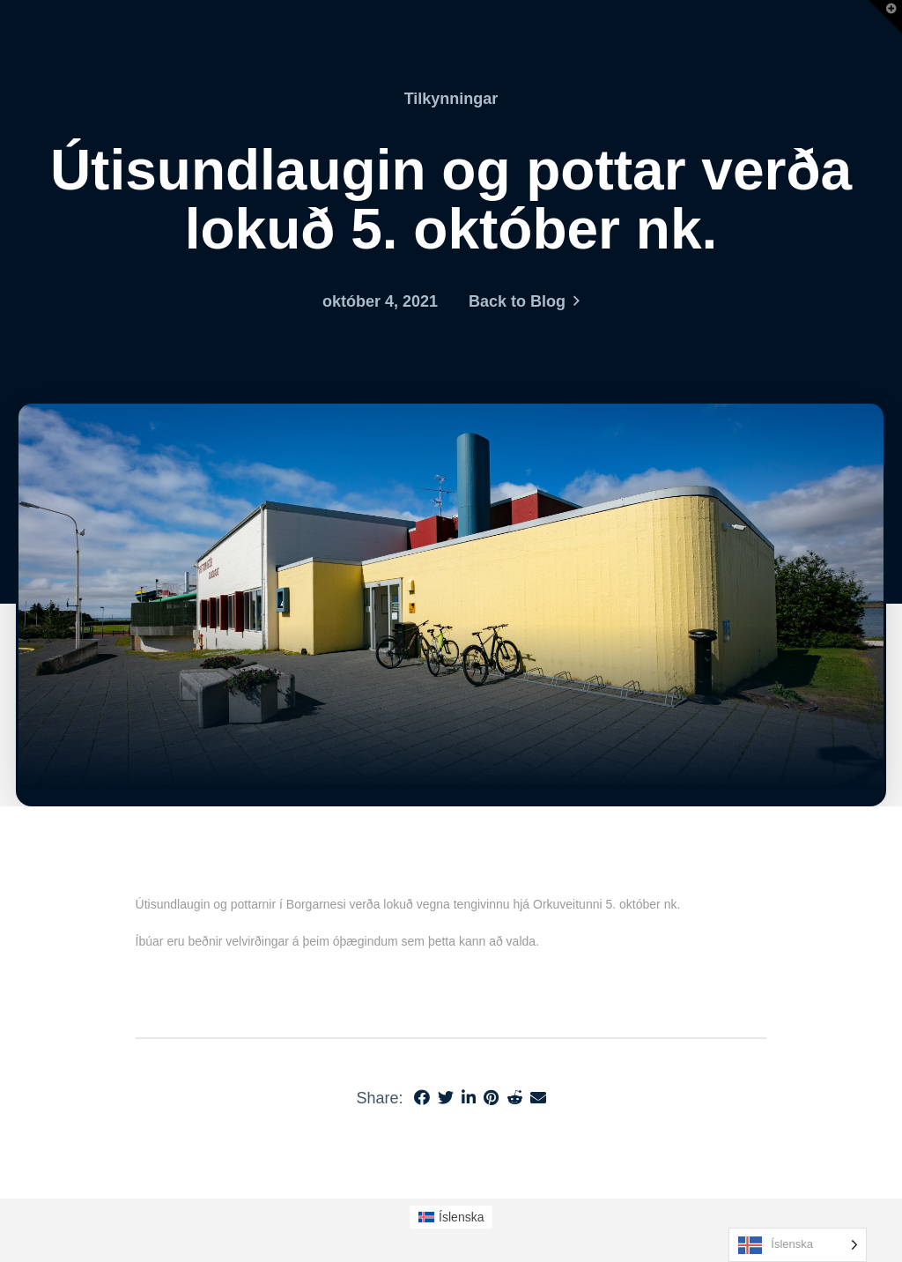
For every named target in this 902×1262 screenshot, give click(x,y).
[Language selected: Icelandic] (797, 1245)
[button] (885, 16)
